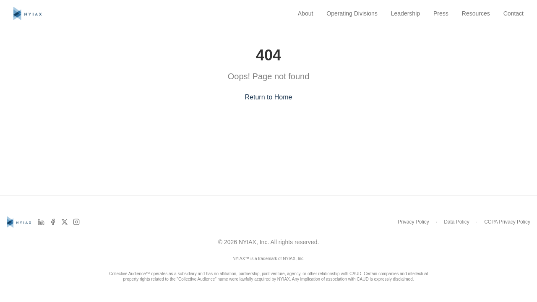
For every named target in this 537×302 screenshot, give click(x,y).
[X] (64, 222)
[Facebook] (53, 222)
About (305, 13)
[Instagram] (76, 222)
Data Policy (456, 222)
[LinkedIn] (41, 222)
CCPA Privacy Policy (507, 222)
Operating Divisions (351, 13)
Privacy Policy (413, 222)
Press (440, 13)
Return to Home (268, 97)
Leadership (405, 13)
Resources (476, 13)
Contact (513, 13)
